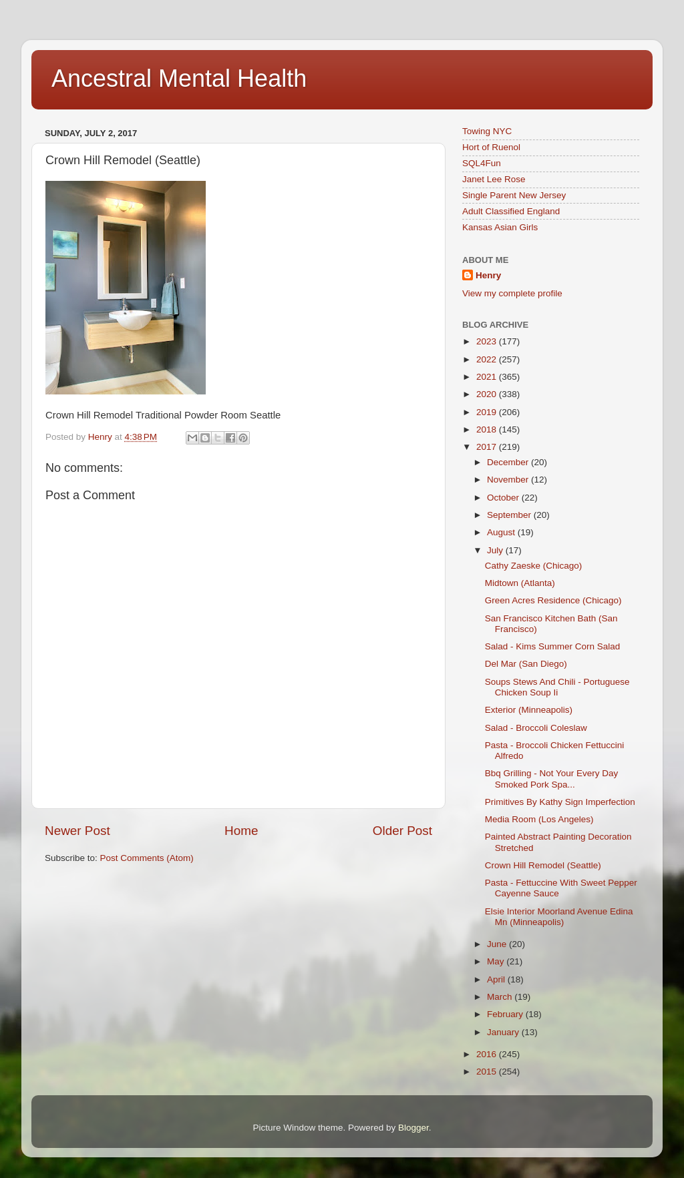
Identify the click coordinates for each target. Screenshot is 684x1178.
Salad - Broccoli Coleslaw (536, 728)
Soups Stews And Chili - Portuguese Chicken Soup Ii (557, 687)
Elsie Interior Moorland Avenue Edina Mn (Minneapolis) (559, 916)
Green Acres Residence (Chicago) (553, 600)
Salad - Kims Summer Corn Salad (553, 646)
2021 (487, 377)
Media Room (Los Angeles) (539, 819)
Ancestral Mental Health (179, 78)
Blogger (413, 1128)
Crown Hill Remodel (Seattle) (543, 865)
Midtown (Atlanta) (520, 583)
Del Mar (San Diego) (526, 664)
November (509, 480)
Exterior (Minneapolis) (528, 710)
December (509, 462)
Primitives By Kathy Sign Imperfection (560, 802)
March (500, 997)
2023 (487, 341)
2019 (487, 412)
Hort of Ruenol (491, 147)
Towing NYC (487, 131)
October (504, 498)
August (502, 532)
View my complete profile (512, 293)
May (496, 961)
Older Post (402, 831)
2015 (487, 1072)
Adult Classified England (511, 211)
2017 (487, 447)
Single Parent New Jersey (514, 195)
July (496, 550)
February (506, 1014)
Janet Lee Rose (494, 179)
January (504, 1032)
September (510, 515)
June (498, 944)
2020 (487, 394)
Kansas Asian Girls (500, 227)
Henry (488, 275)
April (497, 979)
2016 (487, 1054)
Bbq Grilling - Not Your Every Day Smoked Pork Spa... (552, 778)
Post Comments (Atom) (147, 858)
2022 (487, 359)
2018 (487, 429)
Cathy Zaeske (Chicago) (533, 566)
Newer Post (77, 831)
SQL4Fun (481, 163)
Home (241, 831)
